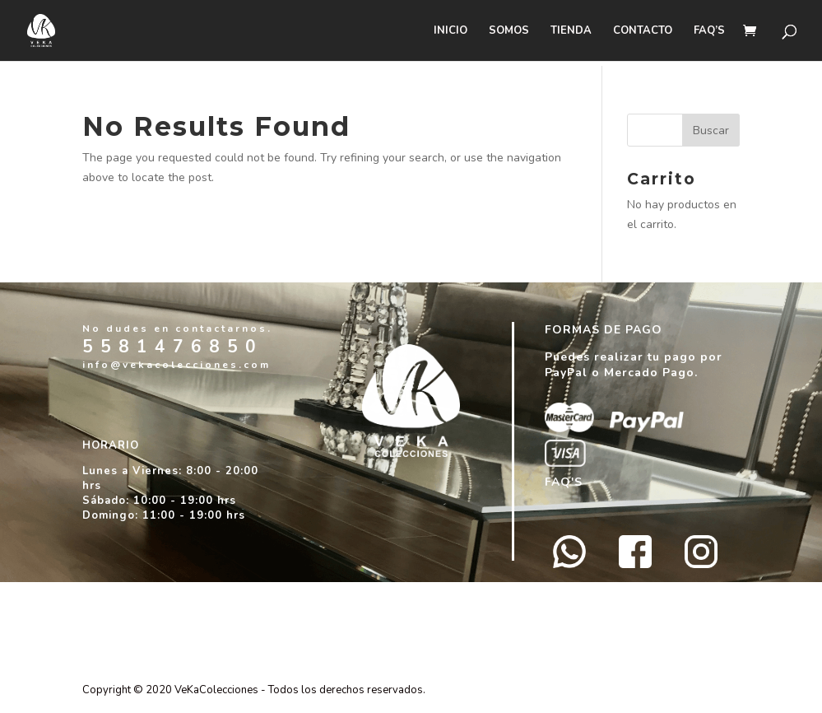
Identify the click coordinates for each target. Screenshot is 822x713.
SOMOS (509, 31)
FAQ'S (564, 482)
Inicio (450, 31)
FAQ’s (709, 31)
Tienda (571, 31)
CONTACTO (642, 31)
